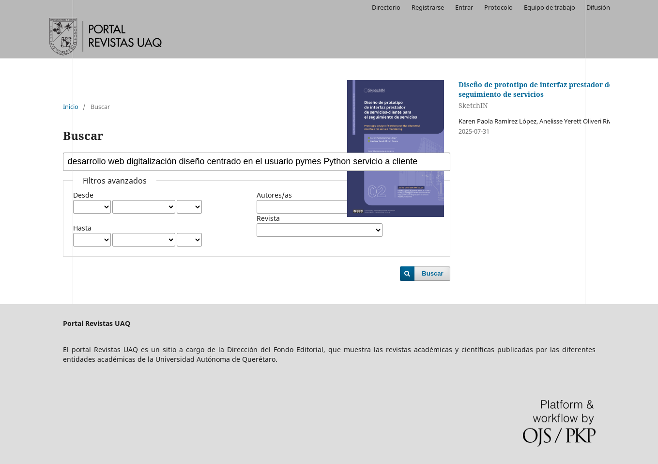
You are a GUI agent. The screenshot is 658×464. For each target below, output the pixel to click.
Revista (268, 218)
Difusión (598, 7)
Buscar (432, 273)
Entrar (464, 7)
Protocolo (498, 7)
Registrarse (428, 7)
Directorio (386, 7)
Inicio (70, 106)
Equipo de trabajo (549, 7)
